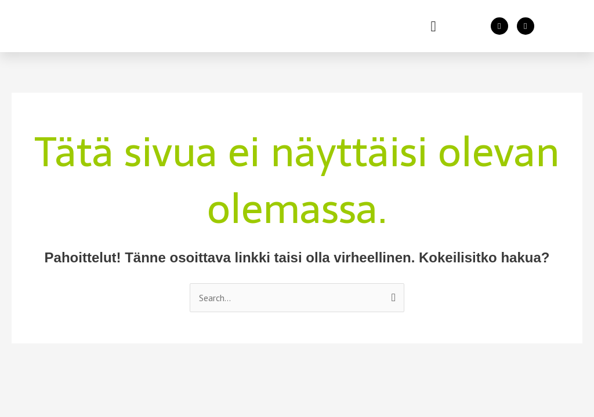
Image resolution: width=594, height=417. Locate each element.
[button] (433, 26)
